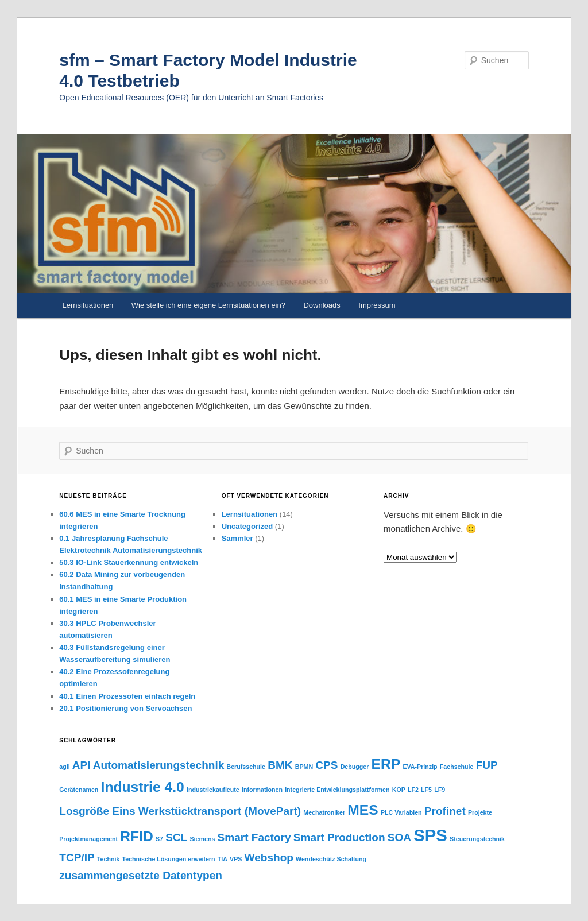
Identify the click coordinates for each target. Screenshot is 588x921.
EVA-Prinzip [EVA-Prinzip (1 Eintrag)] (420, 766)
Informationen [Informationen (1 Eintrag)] (262, 789)
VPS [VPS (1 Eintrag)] (236, 859)
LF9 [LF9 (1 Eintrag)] (439, 789)
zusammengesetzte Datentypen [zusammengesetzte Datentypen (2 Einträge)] (140, 875)
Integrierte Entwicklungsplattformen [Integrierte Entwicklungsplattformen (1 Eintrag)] (337, 789)
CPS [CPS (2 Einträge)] (326, 765)
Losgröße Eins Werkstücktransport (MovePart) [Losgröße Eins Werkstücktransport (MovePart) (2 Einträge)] (180, 811)
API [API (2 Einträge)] (81, 765)
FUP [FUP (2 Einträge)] (487, 765)
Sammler (237, 538)
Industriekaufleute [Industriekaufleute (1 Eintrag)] (213, 789)
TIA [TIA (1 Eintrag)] (222, 859)
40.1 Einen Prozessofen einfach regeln (127, 696)
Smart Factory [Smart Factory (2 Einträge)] (254, 837)
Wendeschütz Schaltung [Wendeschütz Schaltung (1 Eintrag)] (331, 859)
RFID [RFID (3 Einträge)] (136, 836)
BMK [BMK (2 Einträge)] (280, 765)
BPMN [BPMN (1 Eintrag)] (304, 766)
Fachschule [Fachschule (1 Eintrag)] (457, 766)
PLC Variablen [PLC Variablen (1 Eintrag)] (401, 812)
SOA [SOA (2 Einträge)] (399, 837)
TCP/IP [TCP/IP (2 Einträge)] (76, 858)
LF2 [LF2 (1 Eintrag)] (413, 789)
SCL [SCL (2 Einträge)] (176, 837)
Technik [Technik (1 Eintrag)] (108, 859)
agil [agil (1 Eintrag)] (64, 766)
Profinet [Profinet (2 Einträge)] (445, 811)
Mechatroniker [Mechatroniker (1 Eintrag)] (324, 812)
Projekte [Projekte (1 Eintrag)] (480, 812)
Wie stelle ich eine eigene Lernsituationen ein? (208, 305)
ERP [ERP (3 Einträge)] (386, 764)
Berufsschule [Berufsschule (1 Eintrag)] (246, 766)
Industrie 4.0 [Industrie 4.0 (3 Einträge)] (142, 787)
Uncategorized (247, 526)
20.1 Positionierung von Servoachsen (125, 708)
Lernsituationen (87, 305)
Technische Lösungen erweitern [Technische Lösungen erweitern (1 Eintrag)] (168, 859)
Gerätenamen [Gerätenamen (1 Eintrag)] (78, 789)
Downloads (321, 305)
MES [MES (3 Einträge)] (362, 810)
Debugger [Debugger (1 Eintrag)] (355, 766)
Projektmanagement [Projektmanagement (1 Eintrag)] (88, 838)
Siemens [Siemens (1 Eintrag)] (202, 838)
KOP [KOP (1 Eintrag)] (398, 789)
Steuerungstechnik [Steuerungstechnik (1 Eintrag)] (477, 838)
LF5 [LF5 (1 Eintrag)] (426, 789)
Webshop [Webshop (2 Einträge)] (269, 858)
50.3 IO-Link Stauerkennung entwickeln (128, 562)
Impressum (376, 305)
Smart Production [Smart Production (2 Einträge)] (339, 837)
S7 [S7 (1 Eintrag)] (159, 838)
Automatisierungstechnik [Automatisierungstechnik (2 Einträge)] (159, 765)
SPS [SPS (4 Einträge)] (430, 835)
